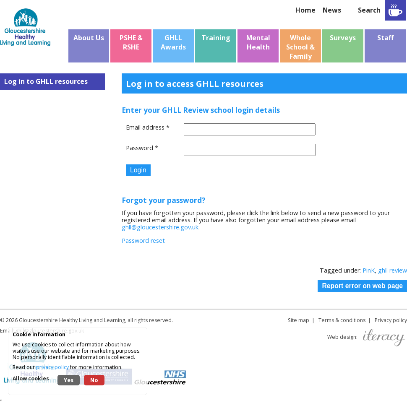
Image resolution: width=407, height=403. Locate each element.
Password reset (143, 240)
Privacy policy (391, 320)
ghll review (392, 270)
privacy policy (52, 367)
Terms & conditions (341, 320)
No (94, 380)
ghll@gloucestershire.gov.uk (160, 227)
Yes (68, 380)
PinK (369, 270)
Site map (298, 320)
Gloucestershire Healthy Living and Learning (72, 320)
